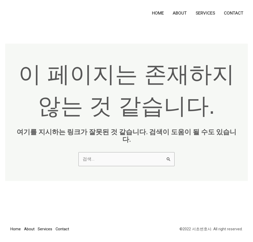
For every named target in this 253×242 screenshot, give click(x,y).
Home (158, 13)
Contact (233, 13)
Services (205, 13)
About (180, 13)
